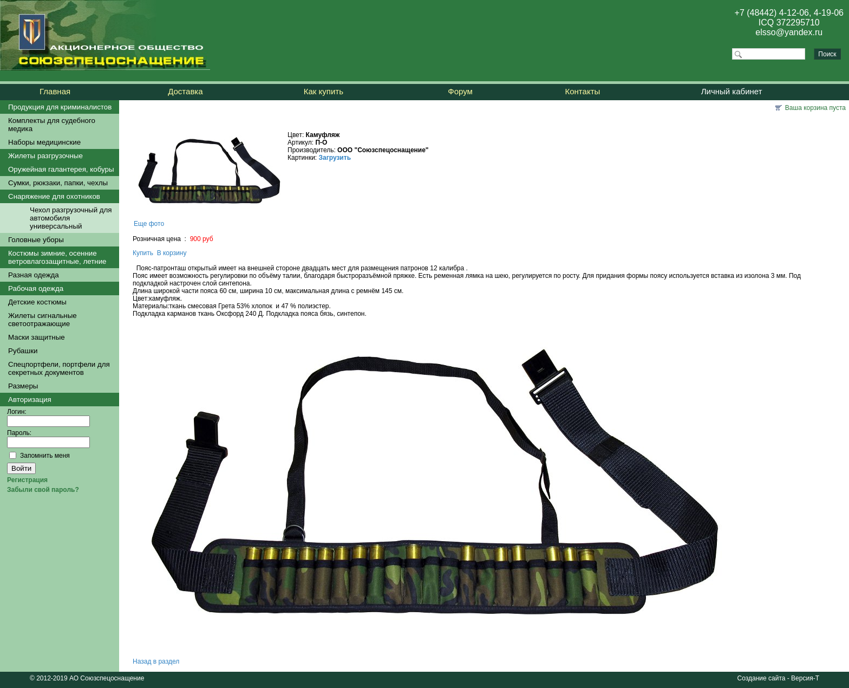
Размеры (23, 386)
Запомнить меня (45, 455)
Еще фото (149, 224)
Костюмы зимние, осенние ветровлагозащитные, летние (57, 257)
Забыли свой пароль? (43, 490)
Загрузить (335, 157)
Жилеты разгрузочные (45, 156)
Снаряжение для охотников (54, 196)
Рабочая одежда (35, 288)
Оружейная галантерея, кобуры (61, 169)
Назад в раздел (156, 661)
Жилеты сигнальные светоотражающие (42, 319)
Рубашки (22, 351)
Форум (460, 91)
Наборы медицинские (44, 142)
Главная (55, 91)
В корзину (172, 253)
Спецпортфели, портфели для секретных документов (59, 368)
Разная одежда (33, 275)
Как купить (323, 91)
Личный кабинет (731, 91)
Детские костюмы (37, 302)
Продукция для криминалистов (60, 107)
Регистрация (27, 480)
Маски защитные (36, 337)
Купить (143, 253)
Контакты (582, 91)
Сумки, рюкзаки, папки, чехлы (58, 183)
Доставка (185, 91)
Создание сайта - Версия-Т (778, 678)
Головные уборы (36, 240)
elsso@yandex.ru (788, 32)
